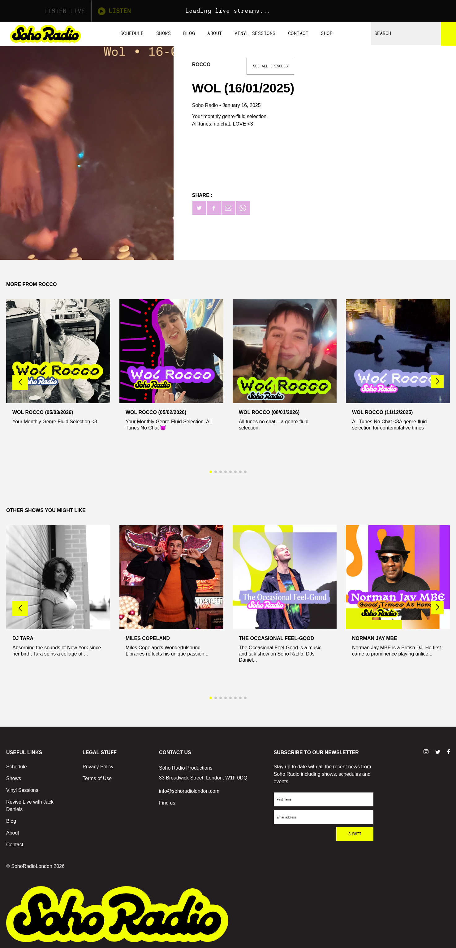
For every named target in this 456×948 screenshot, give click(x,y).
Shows (163, 33)
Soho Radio (205, 105)
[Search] (448, 34)
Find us (167, 802)
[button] (437, 381)
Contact (298, 33)
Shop (327, 33)
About (214, 33)
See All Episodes (270, 66)
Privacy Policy (98, 766)
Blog (189, 33)
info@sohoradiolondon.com (189, 791)
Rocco (201, 64)
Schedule (132, 33)
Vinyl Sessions (255, 33)
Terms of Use (97, 778)
